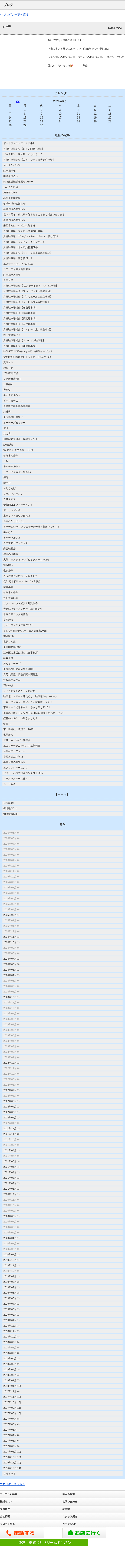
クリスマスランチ (13, 493)
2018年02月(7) (11, 1380)
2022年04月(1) (11, 1106)
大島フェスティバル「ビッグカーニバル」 (26, 559)
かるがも (8, 444)
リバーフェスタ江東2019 (17, 471)
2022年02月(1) (11, 1117)
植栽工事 (8, 658)
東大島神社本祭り (13, 417)
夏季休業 (8, 280)
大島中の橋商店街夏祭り (16, 406)
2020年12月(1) (11, 1194)
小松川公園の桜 (12, 198)
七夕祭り (8, 570)
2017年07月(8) (11, 1418)
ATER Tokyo (10, 192)
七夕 (5, 428)
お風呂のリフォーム (14, 751)
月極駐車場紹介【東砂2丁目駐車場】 (23, 148)
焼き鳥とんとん (12, 680)
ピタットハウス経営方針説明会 (20, 603)
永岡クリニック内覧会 (15, 614)
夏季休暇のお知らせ (14, 220)
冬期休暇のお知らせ (14, 203)
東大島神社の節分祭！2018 (18, 669)
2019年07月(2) (11, 1287)
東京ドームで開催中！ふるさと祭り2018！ (27, 707)
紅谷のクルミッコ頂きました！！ (21, 718)
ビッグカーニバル (13, 400)
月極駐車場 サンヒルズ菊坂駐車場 (23, 230)
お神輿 (7, 411)
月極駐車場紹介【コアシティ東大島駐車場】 (27, 329)
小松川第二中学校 (13, 756)
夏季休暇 (8, 362)
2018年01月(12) (12, 1385)
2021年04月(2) (11, 1172)
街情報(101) (10, 808)
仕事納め (8, 384)
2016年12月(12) (12, 1457)
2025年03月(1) (11, 915)
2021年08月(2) (11, 1150)
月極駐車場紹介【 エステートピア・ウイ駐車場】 (30, 285)
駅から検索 (69, 1494)
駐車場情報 (9, 170)
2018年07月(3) (11, 1353)
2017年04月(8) (11, 1435)
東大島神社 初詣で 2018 (18, 729)
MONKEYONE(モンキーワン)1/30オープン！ (28, 351)
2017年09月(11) (12, 1407)
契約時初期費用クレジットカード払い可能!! (27, 356)
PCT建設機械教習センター (18, 181)
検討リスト (6, 1501)
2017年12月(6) (11, 1391)
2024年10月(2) (11, 942)
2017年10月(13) (12, 1402)
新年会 (7, 482)
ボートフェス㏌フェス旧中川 (19, 143)
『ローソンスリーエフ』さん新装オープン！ (27, 701)
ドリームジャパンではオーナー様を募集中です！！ (31, 526)
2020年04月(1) (11, 1238)
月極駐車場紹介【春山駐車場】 (20, 307)
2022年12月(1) (11, 1062)
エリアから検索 (8, 1494)
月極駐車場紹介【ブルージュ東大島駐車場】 (27, 252)
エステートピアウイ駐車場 (18, 263)
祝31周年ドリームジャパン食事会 (22, 581)
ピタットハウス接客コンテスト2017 (23, 773)
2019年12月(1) (11, 1260)
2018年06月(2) (11, 1358)
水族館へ (8, 565)
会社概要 (5, 1516)
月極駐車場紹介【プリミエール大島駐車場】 (27, 296)
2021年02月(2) (11, 1183)
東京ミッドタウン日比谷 (16, 515)
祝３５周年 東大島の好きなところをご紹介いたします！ (35, 214)
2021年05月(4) (11, 1166)
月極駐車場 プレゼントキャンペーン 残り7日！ (31, 236)
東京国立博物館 (12, 647)
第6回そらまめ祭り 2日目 (18, 450)
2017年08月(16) (12, 1413)
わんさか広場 (10, 187)
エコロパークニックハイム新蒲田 (21, 745)
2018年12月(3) (11, 1325)
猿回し (7, 723)
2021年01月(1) (11, 1188)
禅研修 (7, 389)
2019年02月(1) (11, 1314)
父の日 (7, 433)
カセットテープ (12, 663)
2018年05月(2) (11, 1364)
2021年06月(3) (11, 1161)
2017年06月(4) (11, 1424)
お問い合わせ (70, 1501)
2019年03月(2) (11, 1309)
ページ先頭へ (70, 1523)
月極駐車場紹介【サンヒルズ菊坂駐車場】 (26, 302)
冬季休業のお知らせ (14, 762)
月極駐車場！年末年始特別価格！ (21, 247)
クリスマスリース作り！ (16, 778)
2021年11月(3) (11, 1134)
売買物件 (5, 1509)
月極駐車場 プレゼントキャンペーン (24, 241)
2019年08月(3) (11, 1281)
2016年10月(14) (12, 1468)
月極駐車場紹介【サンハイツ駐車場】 (24, 340)
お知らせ (8, 367)
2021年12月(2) (11, 1128)
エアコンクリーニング (15, 767)
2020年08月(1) (11, 1216)
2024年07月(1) (11, 958)
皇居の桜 (8, 619)
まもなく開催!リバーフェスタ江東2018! (25, 630)
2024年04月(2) (11, 975)
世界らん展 (9, 641)
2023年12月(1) (11, 997)
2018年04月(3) (11, 1369)
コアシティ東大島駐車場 (16, 269)
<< (17, 101)
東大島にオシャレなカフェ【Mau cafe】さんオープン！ (34, 712)
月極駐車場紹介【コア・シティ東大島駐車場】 (29, 159)
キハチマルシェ (12, 395)
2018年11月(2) (11, 1331)
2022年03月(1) (11, 1112)
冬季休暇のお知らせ (14, 209)
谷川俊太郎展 (10, 597)
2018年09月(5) (11, 1342)
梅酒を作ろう (10, 176)
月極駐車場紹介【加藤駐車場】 (20, 345)
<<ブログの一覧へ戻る (14, 14)
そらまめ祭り (10, 455)
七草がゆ (8, 734)
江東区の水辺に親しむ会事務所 (20, 652)
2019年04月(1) (11, 1303)
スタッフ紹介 (70, 1516)
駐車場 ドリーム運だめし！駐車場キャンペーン (30, 696)
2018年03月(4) (11, 1375)
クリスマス (9, 499)
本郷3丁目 (9, 636)
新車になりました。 (14, 521)
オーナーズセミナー (14, 422)
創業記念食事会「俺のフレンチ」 (21, 439)
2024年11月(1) (11, 936)
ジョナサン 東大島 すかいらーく (24, 154)
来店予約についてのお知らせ (19, 225)
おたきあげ (9, 488)
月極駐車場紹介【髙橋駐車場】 (20, 313)
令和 (5, 460)
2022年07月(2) (11, 1090)
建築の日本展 (10, 554)
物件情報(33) (10, 813)
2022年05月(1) (11, 1101)
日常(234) (8, 803)
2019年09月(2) (11, 1276)
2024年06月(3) (11, 964)
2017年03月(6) (11, 1440)
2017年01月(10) (12, 1451)
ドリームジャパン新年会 (16, 740)
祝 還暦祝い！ (12, 335)
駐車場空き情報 (12, 274)
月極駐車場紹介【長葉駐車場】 (20, 318)
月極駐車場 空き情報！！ (18, 258)
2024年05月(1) (11, 969)
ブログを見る (7, 1523)
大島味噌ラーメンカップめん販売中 (23, 608)
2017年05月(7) (11, 1429)
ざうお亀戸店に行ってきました (20, 575)
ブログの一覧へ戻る (12, 1484)
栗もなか (8, 532)
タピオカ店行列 (12, 378)
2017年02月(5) (11, 1446)
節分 (5, 477)
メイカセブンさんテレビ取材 (19, 690)
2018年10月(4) (11, 1336)
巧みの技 (8, 685)
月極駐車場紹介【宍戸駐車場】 (20, 324)
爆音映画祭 (9, 548)
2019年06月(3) (11, 1292)
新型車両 (8, 586)
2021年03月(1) (11, 1177)
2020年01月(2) (11, 1254)
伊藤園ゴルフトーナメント (18, 504)
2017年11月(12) (12, 1396)
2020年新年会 (11, 373)
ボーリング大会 (12, 510)
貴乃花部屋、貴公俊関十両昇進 (20, 674)
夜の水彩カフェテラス (15, 543)
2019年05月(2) (11, 1298)
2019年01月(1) (11, 1320)
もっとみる (9, 784)
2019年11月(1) (11, 1265)
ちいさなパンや (12, 165)
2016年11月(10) (12, 1462)
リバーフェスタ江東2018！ (18, 625)
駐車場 (66, 1509)
